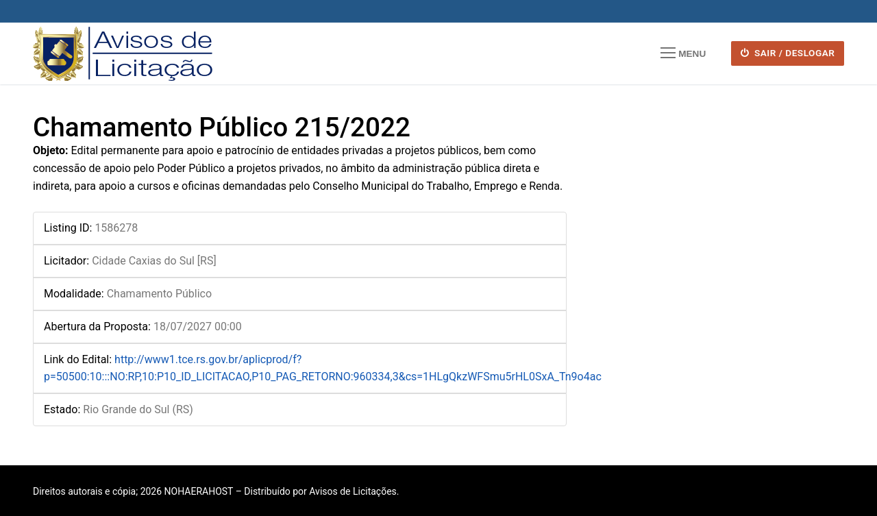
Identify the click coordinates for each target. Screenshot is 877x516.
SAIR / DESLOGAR (788, 52)
